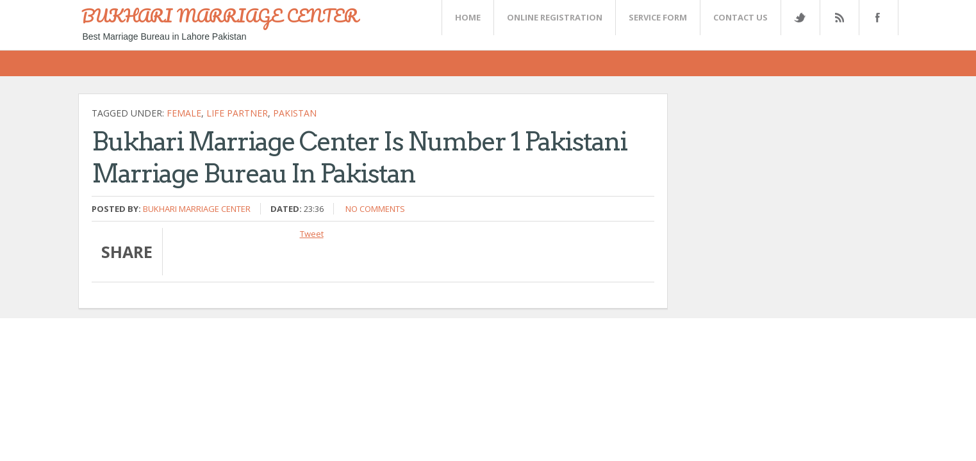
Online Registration (554, 17)
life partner (237, 113)
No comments (375, 208)
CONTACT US (740, 17)
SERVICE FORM (658, 17)
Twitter (800, 17)
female (184, 113)
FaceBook (876, 17)
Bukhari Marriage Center (197, 208)
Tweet (312, 233)
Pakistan (295, 113)
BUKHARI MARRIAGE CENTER (219, 15)
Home (468, 17)
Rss (839, 17)
